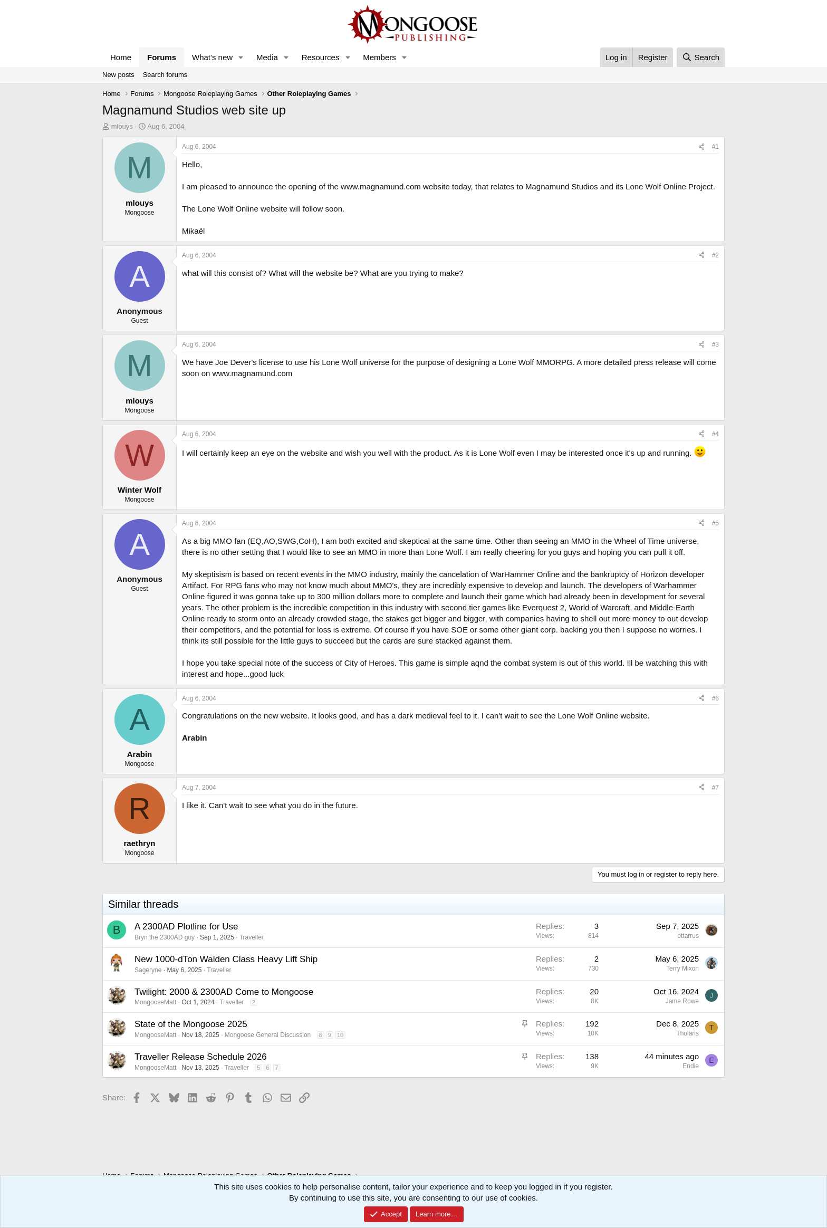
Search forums (165, 75)
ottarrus (688, 935)
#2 (715, 255)
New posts (118, 75)
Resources (321, 57)
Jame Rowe (682, 1001)
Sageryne (147, 970)
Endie (690, 1066)
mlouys (122, 126)
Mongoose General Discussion (268, 1035)
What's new (212, 57)
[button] (241, 57)
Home (120, 57)
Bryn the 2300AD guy (164, 937)
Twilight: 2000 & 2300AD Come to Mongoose (223, 992)
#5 (715, 523)
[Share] (701, 147)
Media (267, 57)
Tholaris (687, 1033)
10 (340, 1035)
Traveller (251, 937)
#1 (715, 146)
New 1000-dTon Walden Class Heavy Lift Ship (226, 959)
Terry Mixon (682, 968)
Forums (161, 57)
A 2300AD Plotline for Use (186, 927)
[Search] (701, 57)
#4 (715, 434)
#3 (715, 344)
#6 (715, 698)
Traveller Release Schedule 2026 (200, 1057)
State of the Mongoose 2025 (190, 1024)
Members (379, 57)
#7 (715, 787)
